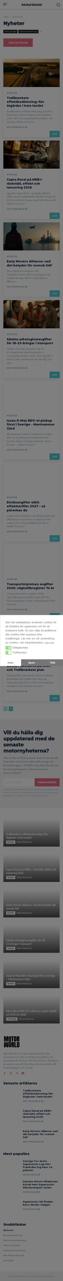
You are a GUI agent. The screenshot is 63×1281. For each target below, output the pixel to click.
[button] (8, 648)
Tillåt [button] (52, 662)
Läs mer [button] (49, 642)
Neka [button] (10, 662)
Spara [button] (31, 662)
